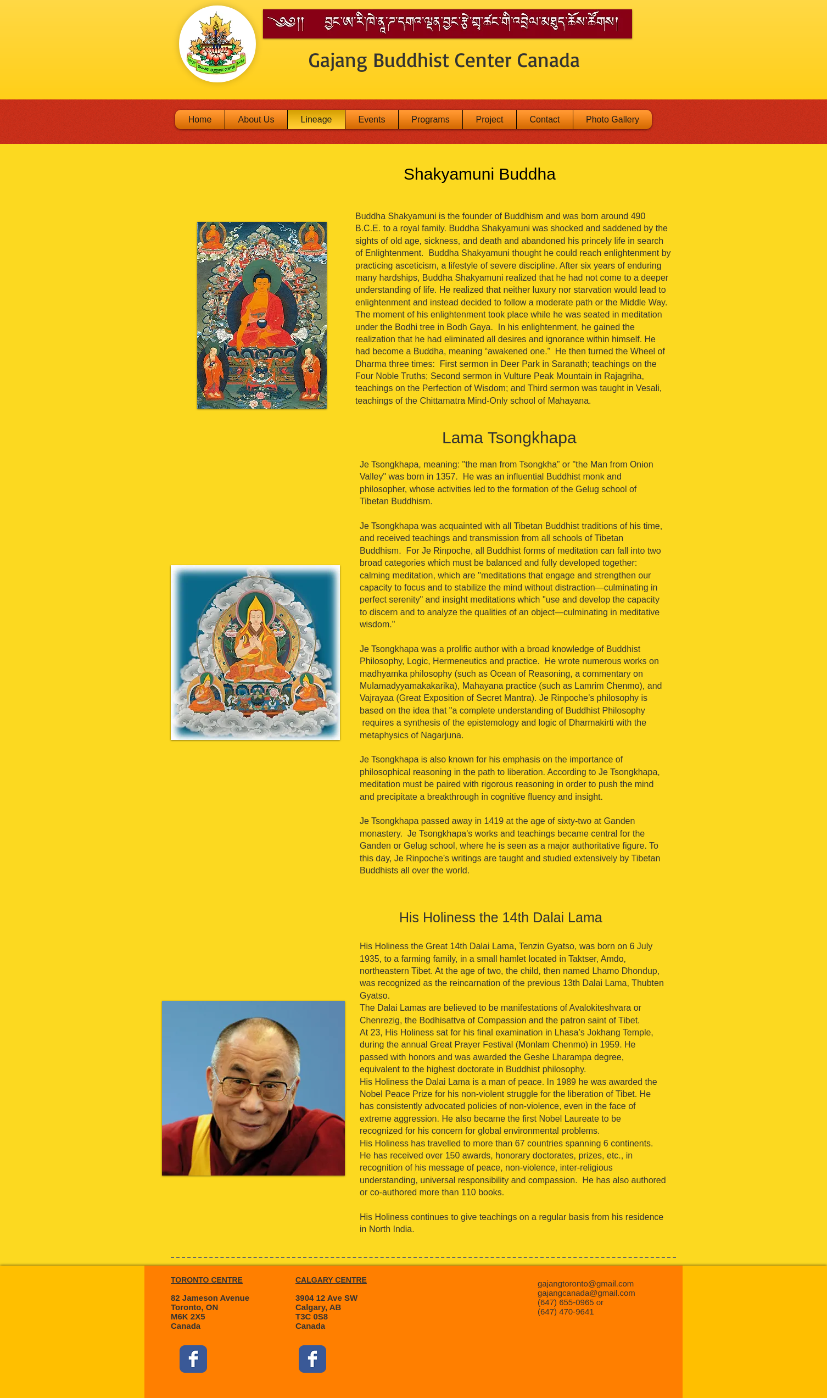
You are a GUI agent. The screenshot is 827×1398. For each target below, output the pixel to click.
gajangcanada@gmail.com (586, 1292)
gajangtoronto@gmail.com (586, 1283)
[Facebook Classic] (193, 1359)
